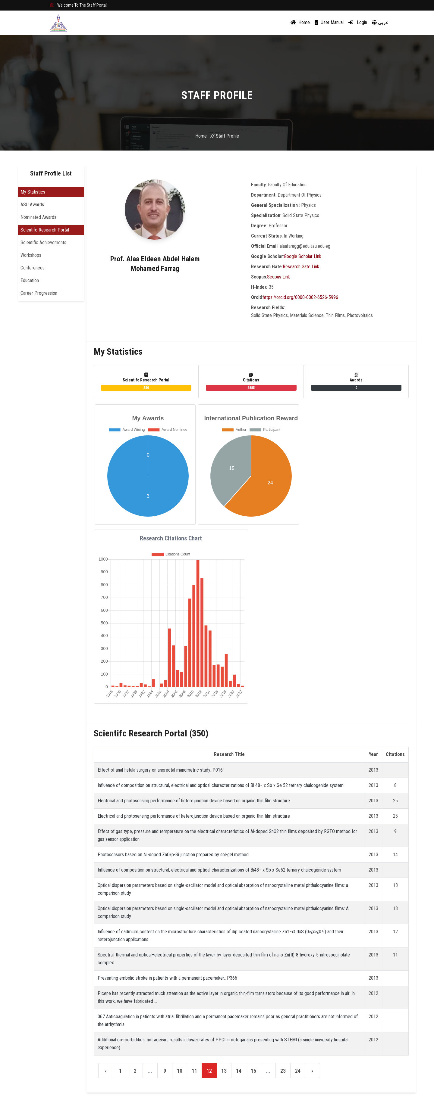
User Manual (329, 22)
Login (357, 22)
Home (300, 22)
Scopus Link (278, 277)
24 (297, 1071)
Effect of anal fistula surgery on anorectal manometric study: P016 (160, 770)
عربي (380, 22)
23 (283, 1071)
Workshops (30, 255)
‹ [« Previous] (105, 1071)
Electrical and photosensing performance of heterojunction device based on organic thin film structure (194, 801)
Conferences (32, 268)
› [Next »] (312, 1071)
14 (238, 1071)
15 (253, 1071)
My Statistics (32, 192)
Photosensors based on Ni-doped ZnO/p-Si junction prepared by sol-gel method (173, 854)
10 (179, 1071)
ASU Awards (32, 204)
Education (29, 280)
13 (224, 1071)
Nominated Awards (38, 217)
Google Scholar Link (302, 256)
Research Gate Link (301, 266)
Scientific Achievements (43, 242)
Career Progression (38, 293)
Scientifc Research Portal (44, 230)
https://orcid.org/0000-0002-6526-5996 (300, 297)
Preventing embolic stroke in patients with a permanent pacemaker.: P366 (167, 978)
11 (194, 1071)
